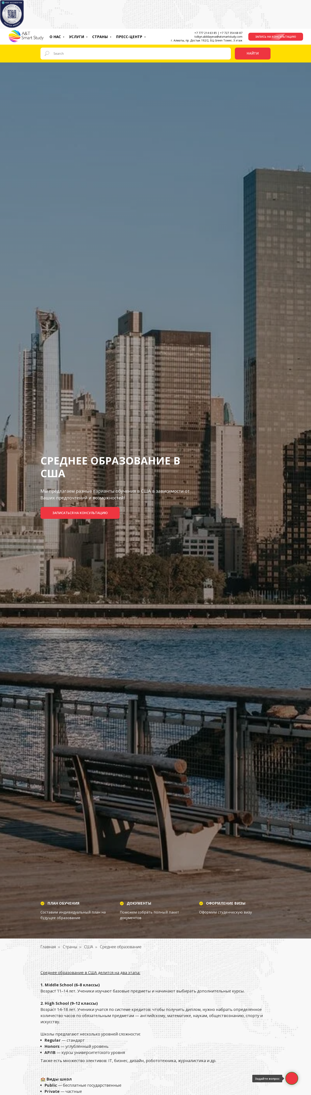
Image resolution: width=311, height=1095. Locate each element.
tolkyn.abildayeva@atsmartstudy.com (218, 36)
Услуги (77, 36)
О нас (56, 36)
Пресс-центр (129, 36)
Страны (100, 36)
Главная (48, 946)
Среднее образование (120, 946)
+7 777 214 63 (203, 33)
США (88, 946)
